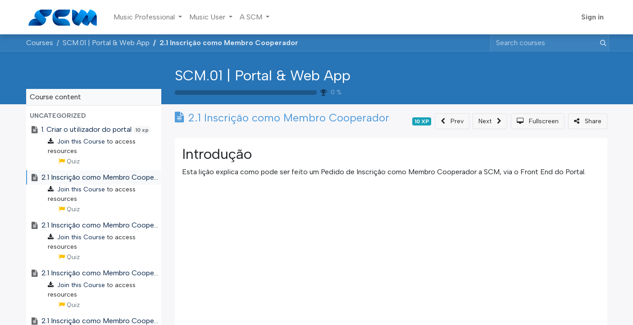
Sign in (592, 17)
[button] (93, 115)
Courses (39, 42)
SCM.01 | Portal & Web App (263, 75)
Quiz (69, 161)
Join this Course (81, 141)
